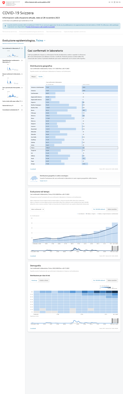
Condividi (33, 169)
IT (114, 2)
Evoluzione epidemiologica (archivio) (31, 31)
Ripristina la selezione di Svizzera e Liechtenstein (13, 43)
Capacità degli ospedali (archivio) (75, 31)
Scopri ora (44, 181)
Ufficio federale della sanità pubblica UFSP (37, 2)
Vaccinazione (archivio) (53, 31)
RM (117, 2)
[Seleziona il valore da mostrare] (37, 209)
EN (119, 2)
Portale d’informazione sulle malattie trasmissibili (40, 27)
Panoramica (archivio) (10, 31)
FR (112, 2)
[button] (40, 40)
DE (109, 2)
